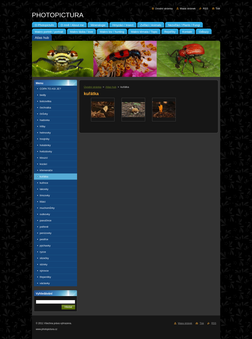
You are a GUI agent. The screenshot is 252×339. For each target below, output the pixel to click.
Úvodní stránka (164, 8)
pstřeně (44, 226)
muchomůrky (47, 207)
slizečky (44, 258)
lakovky (44, 189)
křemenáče (46, 170)
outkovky (45, 214)
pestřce (44, 239)
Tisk (218, 8)
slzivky (43, 264)
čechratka (45, 107)
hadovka (45, 120)
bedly (43, 95)
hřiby (42, 126)
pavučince (46, 220)
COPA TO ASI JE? (50, 88)
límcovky (45, 195)
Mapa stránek (188, 8)
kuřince (44, 182)
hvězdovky (46, 151)
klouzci (44, 157)
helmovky (45, 132)
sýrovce (44, 270)
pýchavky (45, 245)
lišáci (43, 201)
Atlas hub (111, 86)
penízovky (46, 233)
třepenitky (45, 276)
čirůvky (44, 113)
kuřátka (44, 176)
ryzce (43, 251)
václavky (45, 283)
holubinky (45, 145)
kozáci (43, 164)
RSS (205, 8)
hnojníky (44, 138)
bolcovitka (45, 101)
